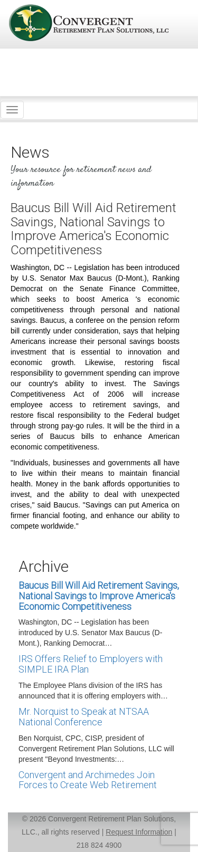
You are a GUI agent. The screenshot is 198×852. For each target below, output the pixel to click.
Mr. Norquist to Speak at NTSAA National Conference (83, 716)
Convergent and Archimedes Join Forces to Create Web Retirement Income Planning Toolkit (87, 785)
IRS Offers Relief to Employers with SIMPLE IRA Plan (90, 664)
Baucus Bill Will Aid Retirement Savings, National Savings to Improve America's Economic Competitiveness (98, 596)
